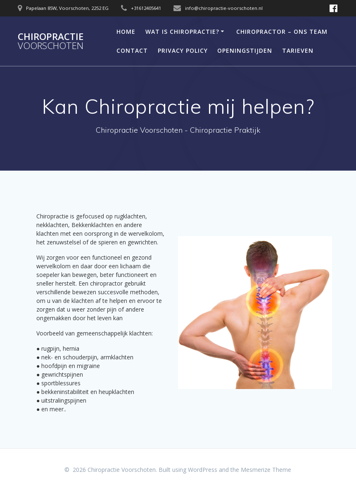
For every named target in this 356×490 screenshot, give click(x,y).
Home (125, 31)
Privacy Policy (183, 50)
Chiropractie (50, 41)
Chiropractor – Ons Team (282, 31)
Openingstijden (244, 50)
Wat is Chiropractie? (182, 31)
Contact (132, 50)
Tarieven (297, 50)
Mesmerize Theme (266, 470)
